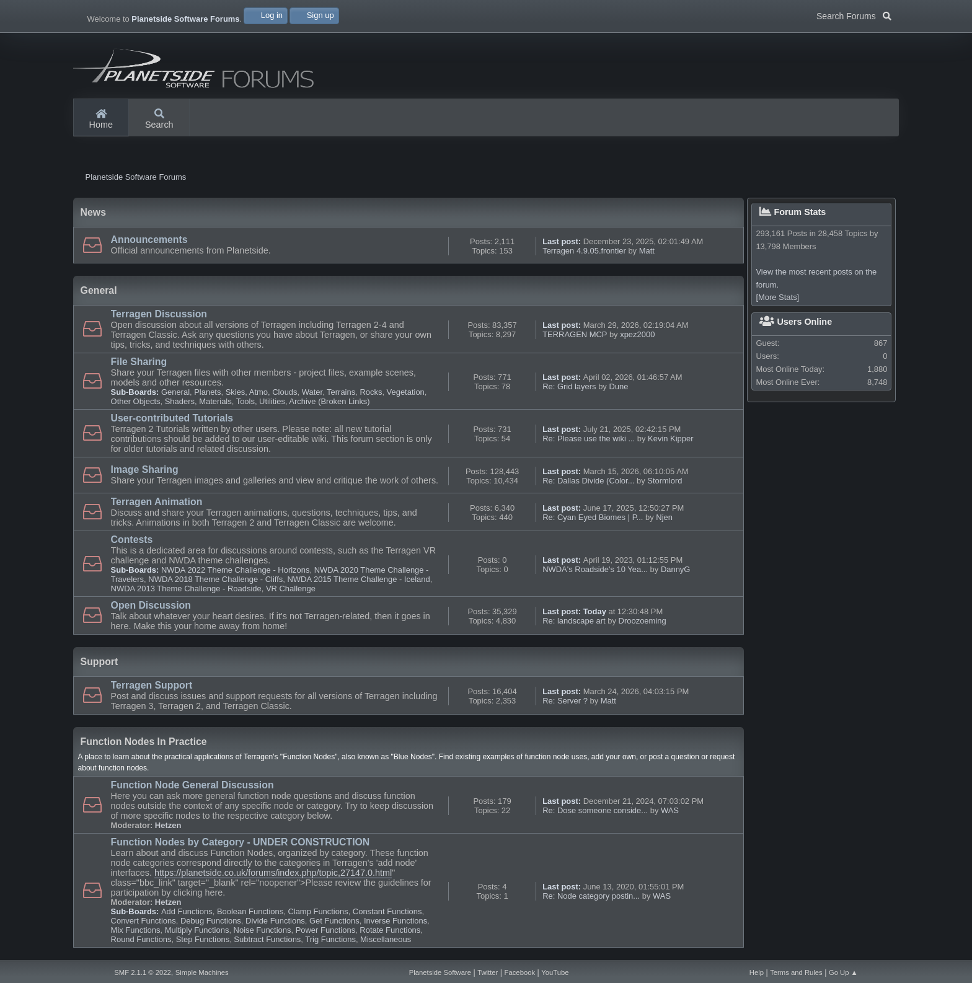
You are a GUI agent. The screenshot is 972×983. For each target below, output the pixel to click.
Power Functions (325, 930)
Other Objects (136, 401)
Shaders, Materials (198, 401)
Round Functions (141, 939)
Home (101, 120)
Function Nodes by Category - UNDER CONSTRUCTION (240, 842)
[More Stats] (777, 297)
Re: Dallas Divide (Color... (588, 480)
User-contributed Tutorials (172, 418)
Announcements (149, 239)
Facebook (520, 972)
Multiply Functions (197, 930)
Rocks (371, 392)
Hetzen (168, 825)
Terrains (341, 392)
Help (756, 972)
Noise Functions (262, 930)
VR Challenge (291, 588)
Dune (618, 386)
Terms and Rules (796, 972)
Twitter (487, 972)
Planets (207, 392)
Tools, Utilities (260, 401)
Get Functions (334, 920)
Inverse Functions (395, 920)
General (175, 392)
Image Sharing (145, 469)
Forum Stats (792, 212)
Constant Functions (387, 911)
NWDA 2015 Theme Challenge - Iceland (358, 579)
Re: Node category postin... (591, 896)
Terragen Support (152, 685)
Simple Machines (202, 972)
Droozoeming (642, 620)
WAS (670, 810)
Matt (647, 250)
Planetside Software (440, 972)
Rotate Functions (390, 930)
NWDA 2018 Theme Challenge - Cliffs (215, 579)
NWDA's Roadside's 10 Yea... (595, 569)
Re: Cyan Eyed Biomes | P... (592, 517)
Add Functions (187, 911)
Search (159, 120)
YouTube (554, 972)
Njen (664, 517)
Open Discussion (151, 605)
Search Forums (853, 15)
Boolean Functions (250, 911)
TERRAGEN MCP (575, 334)
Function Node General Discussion (192, 785)
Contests (132, 539)
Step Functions (202, 939)
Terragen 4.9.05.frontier (584, 250)
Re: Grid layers (569, 386)
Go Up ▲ (843, 972)
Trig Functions (330, 939)
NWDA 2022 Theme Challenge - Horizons (235, 570)
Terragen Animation (157, 501)
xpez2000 (637, 334)
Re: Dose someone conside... (595, 810)
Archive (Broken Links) (329, 401)
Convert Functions (143, 920)
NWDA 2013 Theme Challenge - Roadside (186, 588)
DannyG (676, 569)
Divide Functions (275, 920)
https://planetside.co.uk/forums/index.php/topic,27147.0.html (273, 873)
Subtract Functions (267, 939)
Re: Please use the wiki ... (588, 438)
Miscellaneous (385, 939)
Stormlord (664, 480)
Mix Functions (136, 930)
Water (312, 392)
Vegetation (406, 392)
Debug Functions (210, 920)
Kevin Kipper (670, 438)
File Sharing (139, 361)
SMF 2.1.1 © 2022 (142, 972)
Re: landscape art (574, 620)
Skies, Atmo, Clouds (262, 392)
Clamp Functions (318, 911)
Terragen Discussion (159, 314)
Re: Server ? (565, 700)
